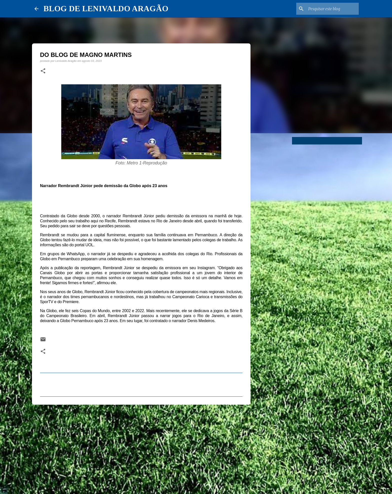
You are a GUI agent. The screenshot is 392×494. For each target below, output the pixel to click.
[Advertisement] (141, 447)
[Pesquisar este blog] (332, 9)
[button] (43, 71)
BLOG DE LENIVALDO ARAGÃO (106, 8)
